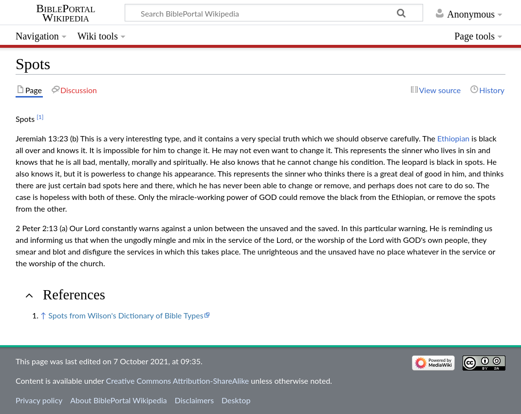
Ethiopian (453, 138)
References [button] (74, 294)
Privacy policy (39, 400)
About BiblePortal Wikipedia (118, 400)
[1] (40, 116)
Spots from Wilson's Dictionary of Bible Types (125, 315)
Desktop (236, 400)
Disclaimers (194, 400)
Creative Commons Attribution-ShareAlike (177, 380)
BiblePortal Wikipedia (65, 13)
